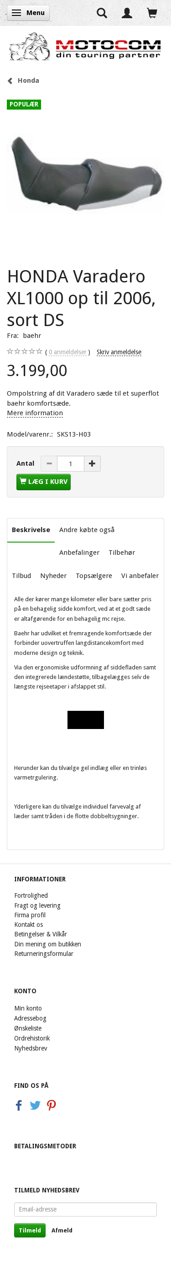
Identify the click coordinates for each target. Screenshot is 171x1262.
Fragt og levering (37, 905)
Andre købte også (86, 530)
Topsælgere (94, 576)
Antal (26, 463)
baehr (32, 336)
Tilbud (21, 576)
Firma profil (30, 915)
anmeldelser (68, 352)
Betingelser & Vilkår (40, 934)
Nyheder (53, 576)
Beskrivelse (31, 530)
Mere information (35, 413)
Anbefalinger (79, 552)
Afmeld (62, 1230)
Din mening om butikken (47, 944)
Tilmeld (30, 1230)
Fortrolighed (31, 895)
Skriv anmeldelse (119, 352)
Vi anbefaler (140, 576)
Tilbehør (122, 552)
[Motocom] (85, 46)
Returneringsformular (43, 953)
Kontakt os (28, 924)
